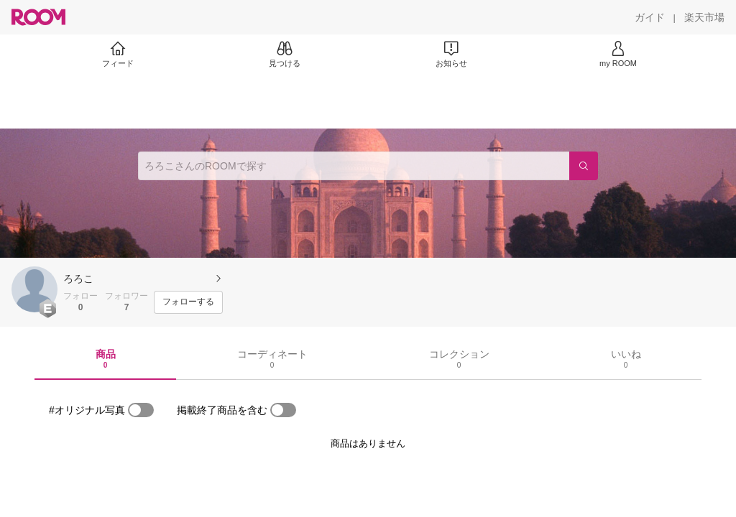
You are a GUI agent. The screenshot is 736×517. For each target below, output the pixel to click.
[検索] (583, 166)
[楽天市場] (704, 17)
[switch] (141, 410)
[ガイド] (650, 17)
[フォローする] (188, 302)
